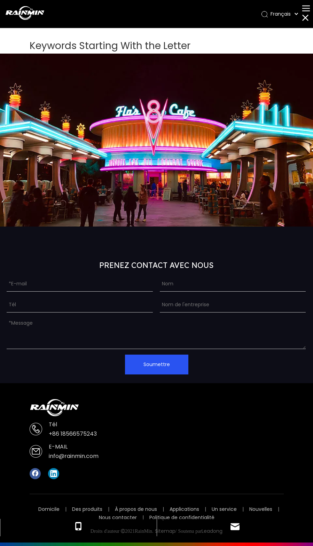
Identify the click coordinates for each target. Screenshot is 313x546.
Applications (184, 509)
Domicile (49, 509)
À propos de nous (136, 509)
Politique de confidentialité (181, 517)
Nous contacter (118, 517)
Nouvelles (260, 509)
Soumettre (156, 364)
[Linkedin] (53, 473)
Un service (224, 509)
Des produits (87, 509)
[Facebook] (35, 473)
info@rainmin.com (74, 456)
